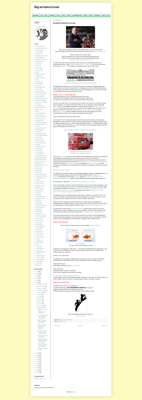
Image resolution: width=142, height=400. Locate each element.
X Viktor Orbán (39, 261)
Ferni (46, 15)
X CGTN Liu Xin (39, 235)
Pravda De (38, 194)
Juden (68, 15)
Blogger (74, 392)
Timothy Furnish (39, 220)
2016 (37, 361)
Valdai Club (38, 229)
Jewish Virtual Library (41, 142)
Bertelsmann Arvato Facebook (61, 170)
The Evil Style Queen (41, 217)
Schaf (103, 15)
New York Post (39, 166)
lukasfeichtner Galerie (41, 155)
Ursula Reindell (39, 228)
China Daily (38, 85)
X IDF (37, 244)
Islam (58, 15)
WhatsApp (73, 64)
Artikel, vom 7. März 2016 (85, 64)
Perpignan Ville (39, 187)
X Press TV (38, 253)
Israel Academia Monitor (41, 135)
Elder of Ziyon (39, 109)
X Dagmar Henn (39, 241)
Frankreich (52, 15)
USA (108, 15)
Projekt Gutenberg (40, 198)
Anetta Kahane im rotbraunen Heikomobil (80, 151)
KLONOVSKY (39, 148)
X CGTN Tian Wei (40, 237)
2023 (37, 278)
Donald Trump (63, 66)
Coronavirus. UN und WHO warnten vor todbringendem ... (42, 340)
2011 (37, 372)
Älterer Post (104, 325)
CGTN (37, 80)
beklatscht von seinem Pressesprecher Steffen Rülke (93, 161)
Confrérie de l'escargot (41, 92)
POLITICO (38, 192)
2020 (37, 353)
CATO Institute (39, 76)
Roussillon (97, 15)
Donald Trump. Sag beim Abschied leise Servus (41, 321)
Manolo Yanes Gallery (41, 159)
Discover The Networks (41, 102)
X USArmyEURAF (40, 259)
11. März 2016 (76, 265)
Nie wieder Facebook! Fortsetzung (42, 336)
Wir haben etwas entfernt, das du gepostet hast (66, 275)
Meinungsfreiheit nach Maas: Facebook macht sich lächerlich (80, 130)
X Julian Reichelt (40, 248)
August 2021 (40, 292)
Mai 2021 (39, 299)
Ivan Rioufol (38, 137)
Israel (63, 15)
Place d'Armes (39, 191)
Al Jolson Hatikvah (40, 46)
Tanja (74, 125)
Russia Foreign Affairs (41, 205)
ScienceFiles (39, 209)
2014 (37, 365)
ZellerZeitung (39, 263)
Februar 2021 (40, 305)
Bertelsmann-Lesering (93, 163)
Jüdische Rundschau (41, 146)
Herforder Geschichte (41, 124)
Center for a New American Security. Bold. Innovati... (42, 345)
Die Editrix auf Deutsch (41, 100)
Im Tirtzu (38, 126)
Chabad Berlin (39, 81)
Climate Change (39, 91)
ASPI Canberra (39, 68)
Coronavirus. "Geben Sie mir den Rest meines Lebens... (42, 332)
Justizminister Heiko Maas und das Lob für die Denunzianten (80, 83)
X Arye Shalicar (39, 233)
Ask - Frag (38, 67)
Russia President (40, 207)
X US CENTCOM (40, 257)
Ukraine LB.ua (39, 224)
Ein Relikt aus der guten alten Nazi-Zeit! (80, 153)
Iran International (40, 129)
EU (41, 15)
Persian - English (40, 189)
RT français (38, 202)
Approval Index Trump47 (42, 55)
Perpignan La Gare (40, 185)
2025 (37, 273)
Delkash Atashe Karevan (42, 98)
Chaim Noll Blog (39, 83)
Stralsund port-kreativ (41, 215)
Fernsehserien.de (40, 115)
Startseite (81, 325)
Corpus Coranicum (40, 94)
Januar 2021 (40, 307)
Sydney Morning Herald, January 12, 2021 (80, 60)
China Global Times (40, 87)
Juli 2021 (39, 294)
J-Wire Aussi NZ (39, 139)
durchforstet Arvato (72, 163)
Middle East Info (39, 163)
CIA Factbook (39, 89)
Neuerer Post (57, 325)
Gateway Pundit (39, 120)
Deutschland (35, 15)
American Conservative (41, 48)
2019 (37, 355)
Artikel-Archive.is (40, 61)
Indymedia (62, 156)
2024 (37, 276)
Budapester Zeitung (40, 74)
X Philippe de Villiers (41, 252)
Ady (57, 106)
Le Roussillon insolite (77, 15)
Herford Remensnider (41, 122)
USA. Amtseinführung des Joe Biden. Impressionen (42, 317)
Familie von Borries (40, 113)
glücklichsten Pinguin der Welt (88, 109)
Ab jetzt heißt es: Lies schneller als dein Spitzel (82, 181)
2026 (37, 271)
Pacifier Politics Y (40, 183)
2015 (37, 363)
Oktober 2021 (40, 288)
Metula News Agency (41, 161)
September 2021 (41, 290)
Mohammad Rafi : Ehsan (42, 165)
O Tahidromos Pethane (41, 176)
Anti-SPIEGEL (39, 52)
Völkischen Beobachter (77, 208)
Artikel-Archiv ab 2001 (41, 59)
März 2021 (40, 303)
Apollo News (39, 54)
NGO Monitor (39, 168)
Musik (85, 15)
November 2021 (41, 286)
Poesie (90, 15)
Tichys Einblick (39, 218)
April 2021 (39, 301)
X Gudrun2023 (39, 242)
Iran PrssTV (38, 131)
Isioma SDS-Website (41, 133)
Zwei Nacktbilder (80, 243)
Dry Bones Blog (39, 105)
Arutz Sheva (39, 63)
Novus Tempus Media (41, 174)
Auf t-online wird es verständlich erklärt (93, 212)
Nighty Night (39, 170)
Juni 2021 (39, 297)
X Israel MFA (39, 246)
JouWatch (38, 144)
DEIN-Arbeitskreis (40, 96)
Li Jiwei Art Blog (39, 154)
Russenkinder (39, 204)
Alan (76, 108)
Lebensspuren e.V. (40, 152)
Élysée (37, 111)
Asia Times (38, 65)
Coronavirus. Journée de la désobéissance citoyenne (42, 311)
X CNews (38, 239)
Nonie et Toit (39, 172)
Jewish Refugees (40, 141)
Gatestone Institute (40, 118)
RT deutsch (38, 200)
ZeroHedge (38, 265)
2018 (37, 357)
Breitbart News (39, 70)
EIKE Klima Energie (40, 107)
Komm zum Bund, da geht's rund (93, 205)
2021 (37, 282)
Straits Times (39, 213)
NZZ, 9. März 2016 (96, 225)
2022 (37, 280)
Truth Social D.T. (40, 222)
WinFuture (76, 176)
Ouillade (38, 179)
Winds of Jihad (39, 231)
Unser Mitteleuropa (40, 226)
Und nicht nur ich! (80, 316)
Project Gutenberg (40, 196)
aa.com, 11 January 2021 (99, 51)
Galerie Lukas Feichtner (41, 116)
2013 (37, 367)
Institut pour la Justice (41, 128)
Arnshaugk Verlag (40, 57)
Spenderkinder (39, 211)
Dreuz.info (38, 104)
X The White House (40, 255)
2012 (37, 370)
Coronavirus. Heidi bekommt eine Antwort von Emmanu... (41, 326)
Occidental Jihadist (40, 178)
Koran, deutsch (39, 150)
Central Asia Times (40, 78)
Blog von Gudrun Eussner (46, 7)
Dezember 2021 (41, 284)
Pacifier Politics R (40, 181)
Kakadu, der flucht (60, 111)
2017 (37, 359)
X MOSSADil (39, 250)
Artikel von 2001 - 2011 (39, 378)
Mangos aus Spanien (41, 157)
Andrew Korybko (40, 50)
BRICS (37, 72)
